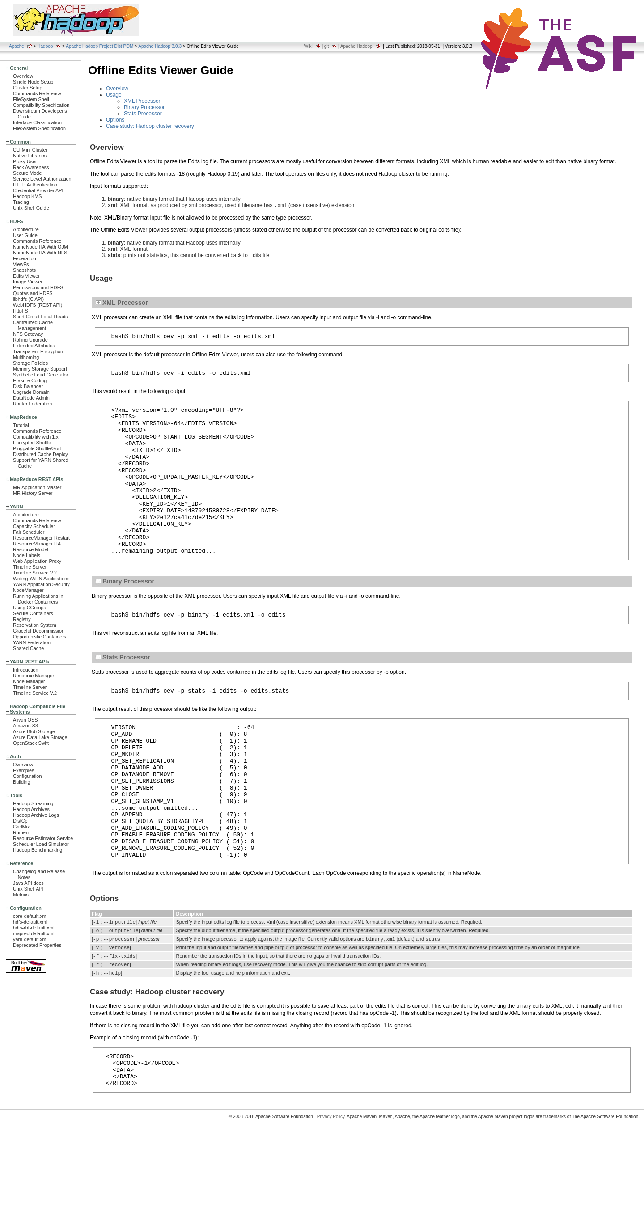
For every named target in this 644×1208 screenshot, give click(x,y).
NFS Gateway (28, 334)
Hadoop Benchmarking (37, 850)
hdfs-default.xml (30, 922)
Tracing (21, 202)
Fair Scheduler (28, 532)
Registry (22, 619)
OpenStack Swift (31, 743)
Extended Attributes (34, 345)
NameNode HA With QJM (40, 246)
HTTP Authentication (35, 184)
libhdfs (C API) (28, 299)
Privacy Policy (331, 1192)
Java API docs (28, 883)
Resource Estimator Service (43, 838)
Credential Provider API (38, 190)
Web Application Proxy (37, 561)
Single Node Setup (33, 81)
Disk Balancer (28, 386)
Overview (23, 76)
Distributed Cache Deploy (40, 454)
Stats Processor (143, 113)
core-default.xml (30, 916)
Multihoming (26, 357)
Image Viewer (27, 281)
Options (115, 120)
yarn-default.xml (30, 939)
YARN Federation (32, 642)
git (326, 46)
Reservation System (34, 625)
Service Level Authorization (42, 179)
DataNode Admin (31, 398)
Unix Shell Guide (31, 208)
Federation (24, 258)
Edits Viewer (26, 276)
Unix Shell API (28, 888)
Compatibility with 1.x (36, 436)
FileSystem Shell (31, 99)
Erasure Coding (30, 380)
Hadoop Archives (31, 809)
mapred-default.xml (34, 933)
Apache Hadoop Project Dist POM (99, 46)
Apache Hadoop (356, 46)
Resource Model (30, 549)
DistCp (20, 821)
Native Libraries (30, 155)
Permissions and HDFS (38, 287)
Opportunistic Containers (39, 636)
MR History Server (32, 493)
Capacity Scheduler (34, 526)
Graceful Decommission (38, 631)
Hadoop (45, 46)
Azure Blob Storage (34, 731)
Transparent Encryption (38, 351)
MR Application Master (37, 487)
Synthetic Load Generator (40, 374)
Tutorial (21, 425)
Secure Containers (33, 613)
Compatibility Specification (41, 105)
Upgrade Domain (31, 392)
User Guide (25, 235)
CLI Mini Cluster (30, 149)
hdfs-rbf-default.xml (34, 927)
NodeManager (28, 590)
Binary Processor (144, 107)
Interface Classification (37, 122)
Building (21, 782)
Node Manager (29, 681)
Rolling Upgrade (30, 339)
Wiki (308, 46)
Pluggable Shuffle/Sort (37, 448)
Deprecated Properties (37, 945)
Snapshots (24, 270)
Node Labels (26, 555)
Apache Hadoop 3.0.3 (160, 46)
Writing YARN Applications (41, 578)
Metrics (21, 894)
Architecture (26, 229)
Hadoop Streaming (33, 803)
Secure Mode (27, 173)
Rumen (21, 832)
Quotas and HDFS (32, 293)
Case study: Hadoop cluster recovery (150, 126)
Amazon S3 (25, 725)
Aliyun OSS (25, 719)
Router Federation (32, 403)
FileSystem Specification (39, 128)
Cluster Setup (27, 87)
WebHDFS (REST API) (37, 305)
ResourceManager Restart (41, 538)
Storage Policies (30, 363)
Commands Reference (37, 93)
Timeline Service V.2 (35, 572)
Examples (23, 770)
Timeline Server (30, 567)
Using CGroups (29, 607)
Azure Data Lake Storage (40, 737)
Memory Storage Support (40, 369)
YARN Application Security (41, 584)
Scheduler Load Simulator (41, 844)
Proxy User (25, 161)
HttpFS (20, 310)
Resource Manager (33, 675)
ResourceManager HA (37, 543)
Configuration (27, 776)
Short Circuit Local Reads (40, 316)
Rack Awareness (31, 167)
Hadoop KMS (27, 196)
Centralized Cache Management (33, 325)
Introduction (25, 669)
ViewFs (21, 264)
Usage (114, 95)
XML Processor (142, 101)
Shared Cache (28, 648)
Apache (16, 46)
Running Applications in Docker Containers (38, 598)
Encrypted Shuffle (32, 442)
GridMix (21, 826)
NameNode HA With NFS (40, 252)
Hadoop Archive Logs (36, 815)
